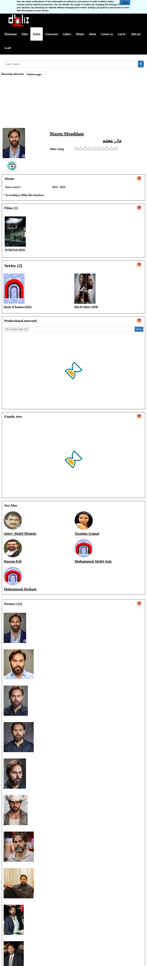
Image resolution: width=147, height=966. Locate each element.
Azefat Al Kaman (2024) (17, 306)
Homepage (11, 33)
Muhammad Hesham (20, 589)
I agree (125, 2)
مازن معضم (112, 140)
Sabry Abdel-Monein (20, 533)
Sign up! (136, 33)
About (92, 33)
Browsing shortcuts (13, 74)
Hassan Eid (12, 561)
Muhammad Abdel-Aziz (93, 561)
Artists (36, 33)
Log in (122, 33)
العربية (8, 47)
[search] (141, 64)
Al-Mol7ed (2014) (15, 249)
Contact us (107, 33)
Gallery (67, 33)
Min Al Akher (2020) (86, 306)
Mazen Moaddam (67, 133)
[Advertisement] (73, 103)
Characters (51, 33)
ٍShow (139, 329)
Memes (80, 33)
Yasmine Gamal (87, 533)
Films (24, 33)
